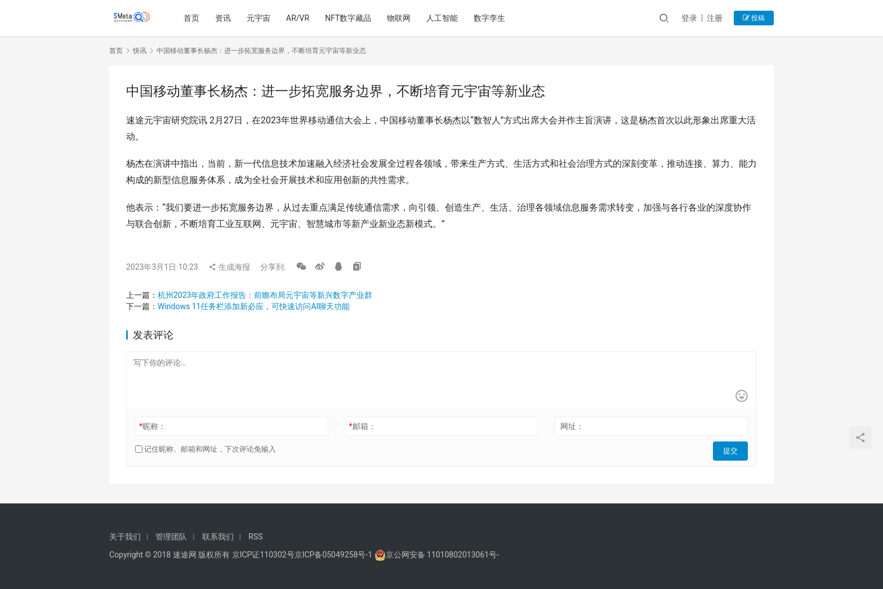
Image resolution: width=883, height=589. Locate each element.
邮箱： (362, 426)
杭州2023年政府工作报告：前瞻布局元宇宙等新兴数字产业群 (265, 295)
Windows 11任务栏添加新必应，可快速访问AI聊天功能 (254, 306)
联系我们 (218, 536)
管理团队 (171, 536)
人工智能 (444, 18)
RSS (255, 536)
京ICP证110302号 (263, 554)
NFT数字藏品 (350, 18)
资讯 (225, 18)
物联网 (400, 18)
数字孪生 (491, 18)
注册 (715, 18)
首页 (193, 18)
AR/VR (299, 18)
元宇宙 (260, 18)
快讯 (139, 51)
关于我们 (125, 536)
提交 (732, 449)
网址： (572, 426)
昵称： (152, 426)
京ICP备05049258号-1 (334, 554)
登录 (689, 18)
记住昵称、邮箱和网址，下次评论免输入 (205, 449)
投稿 (754, 18)
